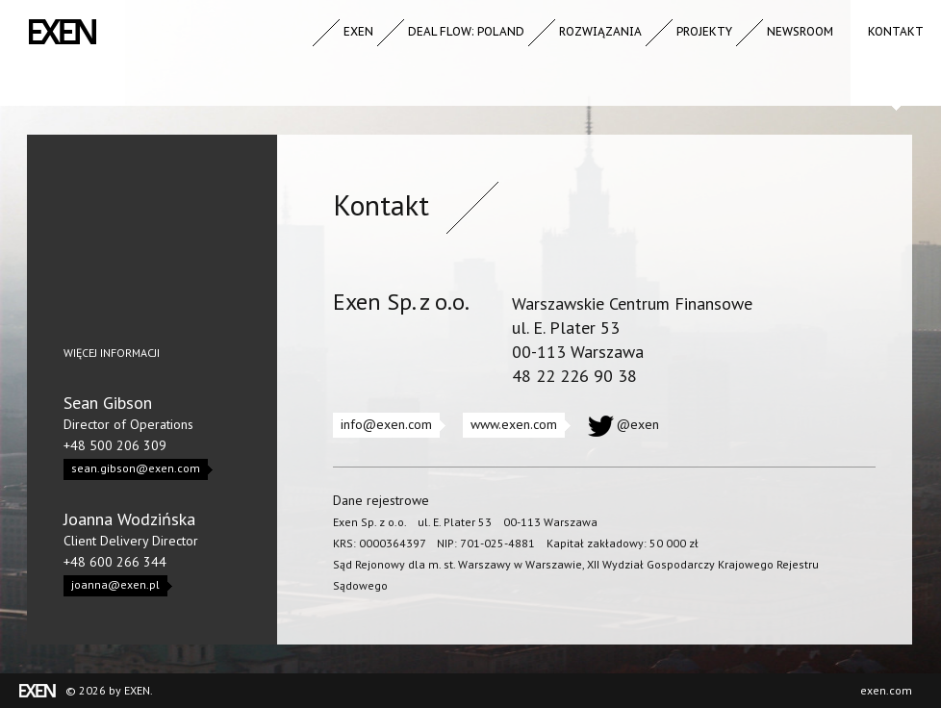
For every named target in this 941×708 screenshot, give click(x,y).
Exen (358, 31)
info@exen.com (390, 425)
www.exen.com (517, 425)
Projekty (704, 31)
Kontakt (896, 31)
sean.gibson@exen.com (139, 469)
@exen (638, 424)
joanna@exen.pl (119, 585)
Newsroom (800, 31)
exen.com (886, 690)
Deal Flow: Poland (466, 31)
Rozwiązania (600, 31)
